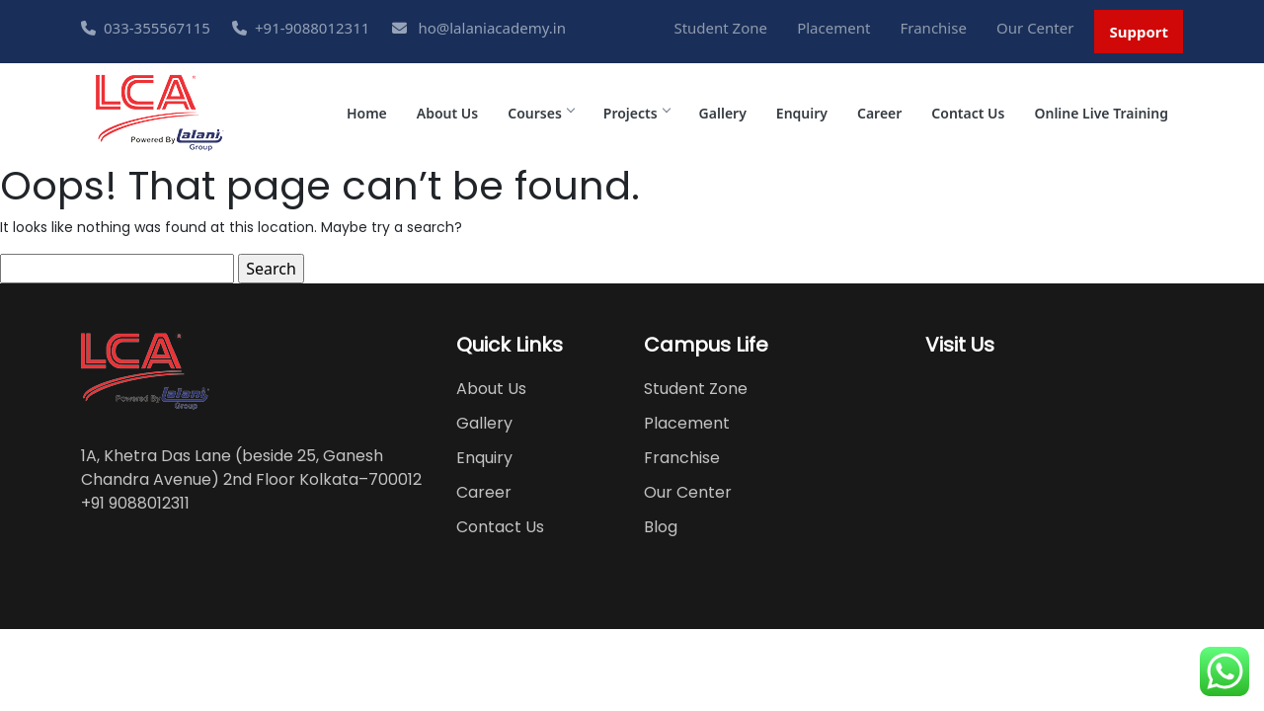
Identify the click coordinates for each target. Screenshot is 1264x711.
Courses (541, 113)
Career (879, 113)
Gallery (723, 113)
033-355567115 (145, 28)
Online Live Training (1101, 113)
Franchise (934, 28)
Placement (833, 28)
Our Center (1034, 28)
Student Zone (720, 28)
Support (1138, 31)
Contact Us (967, 113)
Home (367, 113)
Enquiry (802, 113)
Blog (660, 526)
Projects (636, 113)
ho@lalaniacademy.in (479, 28)
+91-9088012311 (300, 28)
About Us (447, 113)
